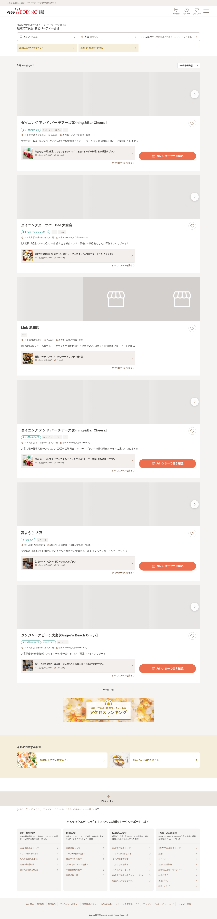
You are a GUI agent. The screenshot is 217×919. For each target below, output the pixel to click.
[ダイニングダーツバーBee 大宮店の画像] (108, 197)
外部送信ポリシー (90, 904)
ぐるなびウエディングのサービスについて (154, 904)
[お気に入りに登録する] (192, 123)
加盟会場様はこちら (110, 904)
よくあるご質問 (184, 904)
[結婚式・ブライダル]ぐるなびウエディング (36, 809)
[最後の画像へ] (195, 94)
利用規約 (41, 904)
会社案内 (30, 904)
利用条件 (52, 904)
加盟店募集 (127, 904)
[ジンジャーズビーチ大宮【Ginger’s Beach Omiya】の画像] (108, 607)
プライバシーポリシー (69, 904)
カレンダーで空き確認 (167, 156)
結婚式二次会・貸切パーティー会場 (75, 809)
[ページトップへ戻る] (108, 798)
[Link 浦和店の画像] (108, 299)
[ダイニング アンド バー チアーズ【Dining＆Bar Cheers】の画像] (108, 94)
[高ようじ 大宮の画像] (108, 504)
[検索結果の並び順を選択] (188, 65)
